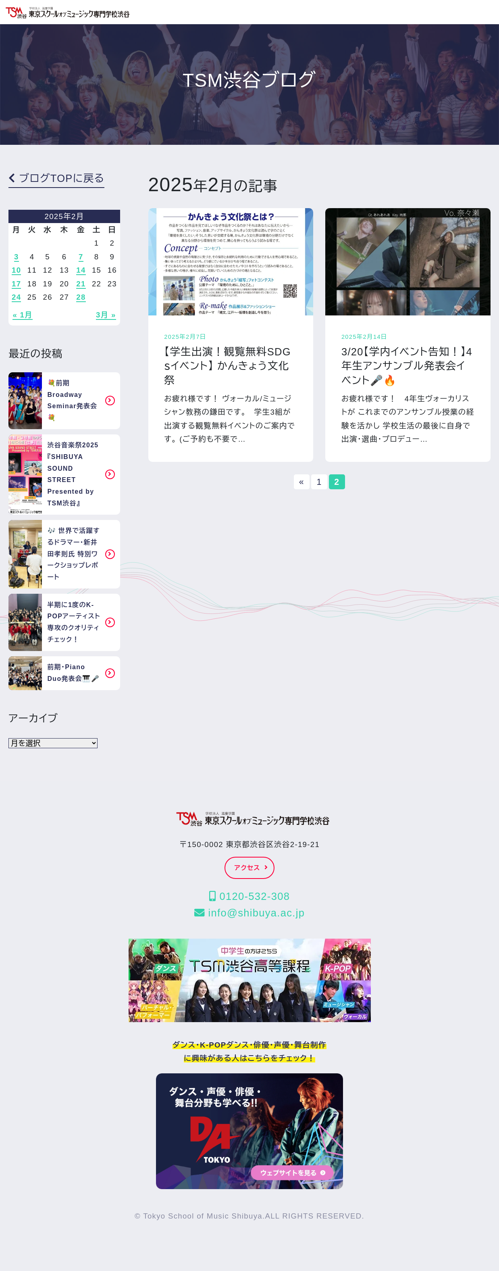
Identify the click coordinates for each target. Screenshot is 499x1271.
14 (80, 270)
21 (80, 284)
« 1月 (22, 315)
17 (16, 284)
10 (16, 270)
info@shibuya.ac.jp (249, 912)
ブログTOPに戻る (56, 178)
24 (16, 297)
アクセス (251, 868)
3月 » (106, 315)
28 (80, 297)
